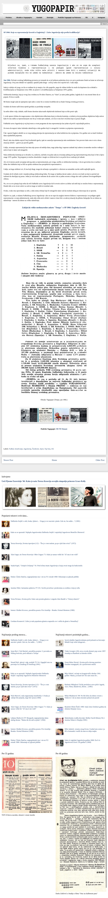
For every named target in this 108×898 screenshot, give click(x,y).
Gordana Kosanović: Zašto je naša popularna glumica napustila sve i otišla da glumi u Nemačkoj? (44, 621)
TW (60, 429)
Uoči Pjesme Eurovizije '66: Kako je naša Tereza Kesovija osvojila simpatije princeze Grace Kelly (44, 481)
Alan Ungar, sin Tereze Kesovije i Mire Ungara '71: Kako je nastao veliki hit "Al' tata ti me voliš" (44, 554)
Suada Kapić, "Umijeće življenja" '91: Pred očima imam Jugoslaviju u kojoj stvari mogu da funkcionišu (46, 566)
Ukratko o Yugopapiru (24, 17)
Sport (42, 449)
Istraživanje (19, 449)
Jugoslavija (27, 449)
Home (54, 460)
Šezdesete (35, 449)
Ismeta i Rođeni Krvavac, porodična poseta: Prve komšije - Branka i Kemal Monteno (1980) (43, 610)
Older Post (100, 460)
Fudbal (11, 449)
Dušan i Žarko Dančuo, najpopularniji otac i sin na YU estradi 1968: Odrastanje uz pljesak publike (45, 577)
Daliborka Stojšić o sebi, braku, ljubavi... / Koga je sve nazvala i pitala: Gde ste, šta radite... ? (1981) (45, 521)
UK (52, 449)
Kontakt (39, 17)
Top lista (47, 449)
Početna (9, 17)
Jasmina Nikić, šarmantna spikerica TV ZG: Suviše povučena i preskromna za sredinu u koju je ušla (45, 588)
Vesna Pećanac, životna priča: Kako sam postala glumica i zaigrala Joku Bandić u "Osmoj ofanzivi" (45, 599)
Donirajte (50, 17)
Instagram (101, 17)
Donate (64, 429)
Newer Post (8, 460)
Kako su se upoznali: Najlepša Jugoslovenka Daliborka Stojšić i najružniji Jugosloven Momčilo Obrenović (47, 532)
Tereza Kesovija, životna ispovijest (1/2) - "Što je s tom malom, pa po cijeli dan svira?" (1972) (43, 543)
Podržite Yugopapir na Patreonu (69, 17)
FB (87, 17)
